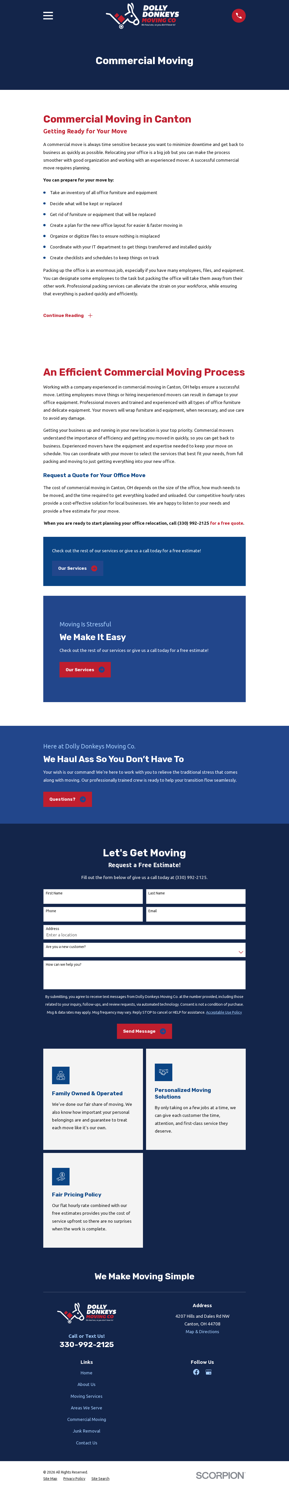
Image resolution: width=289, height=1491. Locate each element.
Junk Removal (86, 1432)
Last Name (156, 894)
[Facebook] (196, 1373)
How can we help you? (63, 965)
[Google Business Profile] (209, 1373)
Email (152, 912)
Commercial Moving (86, 1420)
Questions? (67, 800)
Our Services (77, 569)
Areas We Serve (86, 1408)
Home (86, 1373)
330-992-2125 (87, 1345)
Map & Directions (202, 1332)
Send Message (144, 1032)
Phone (51, 912)
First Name (54, 894)
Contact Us (86, 1443)
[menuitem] (50, 1480)
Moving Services (87, 1397)
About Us (87, 1385)
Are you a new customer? (66, 948)
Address (52, 930)
